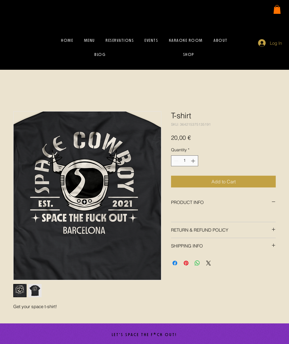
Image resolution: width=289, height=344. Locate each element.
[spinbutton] (184, 161)
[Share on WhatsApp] (197, 263)
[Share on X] (208, 263)
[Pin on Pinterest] (186, 263)
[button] (277, 9)
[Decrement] (175, 161)
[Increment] (193, 161)
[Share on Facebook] (174, 263)
